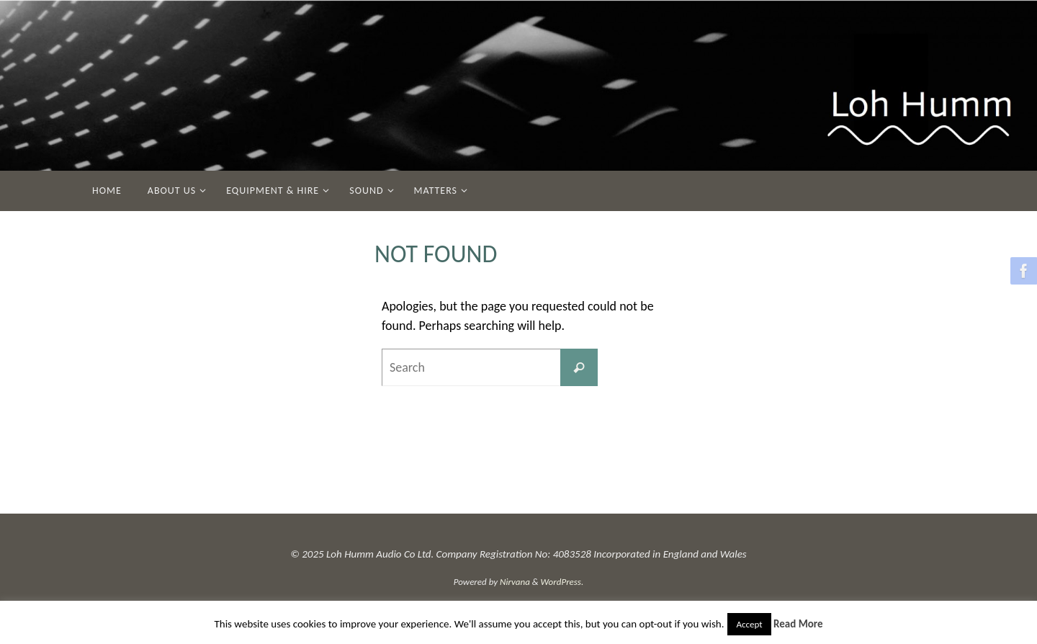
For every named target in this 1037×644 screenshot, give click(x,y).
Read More (798, 623)
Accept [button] (749, 624)
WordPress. (562, 581)
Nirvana (515, 581)
